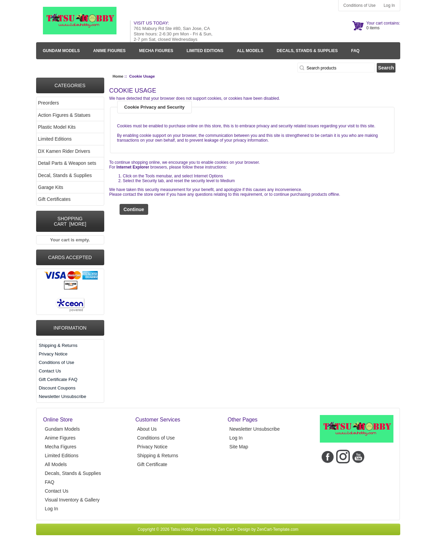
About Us (147, 429)
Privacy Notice (53, 353)
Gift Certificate (152, 464)
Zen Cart (226, 529)
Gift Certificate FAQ (58, 379)
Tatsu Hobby (182, 529)
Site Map (238, 446)
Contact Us (50, 370)
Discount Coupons (57, 387)
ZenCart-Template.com (277, 529)
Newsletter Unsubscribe (62, 396)
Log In (389, 5)
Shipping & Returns (58, 345)
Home (118, 76)
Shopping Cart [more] (70, 221)
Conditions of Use (359, 5)
